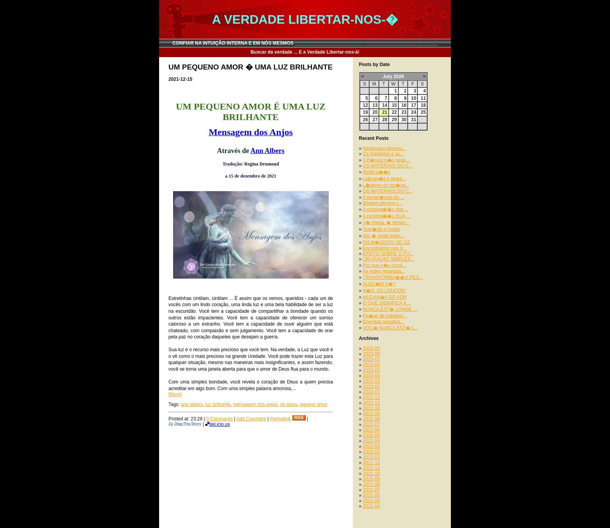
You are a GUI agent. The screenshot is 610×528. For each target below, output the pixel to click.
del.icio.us (217, 424)
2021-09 (371, 479)
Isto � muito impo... (384, 236)
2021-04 (371, 506)
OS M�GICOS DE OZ (386, 242)
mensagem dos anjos (255, 404)
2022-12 (371, 397)
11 (423, 98)
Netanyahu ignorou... (384, 148)
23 (404, 112)
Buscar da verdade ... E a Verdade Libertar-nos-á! (305, 52)
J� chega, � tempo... (386, 222)
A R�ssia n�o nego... (386, 160)
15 (394, 105)
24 (413, 112)
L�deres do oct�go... (386, 185)
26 (365, 119)
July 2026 (393, 76)
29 (394, 119)
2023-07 (371, 359)
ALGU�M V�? (379, 284)
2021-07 (371, 490)
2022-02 (371, 452)
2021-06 (371, 495)
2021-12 (371, 462)
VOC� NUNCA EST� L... (390, 328)
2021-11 (371, 468)
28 (384, 119)
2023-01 (371, 392)
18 (423, 105)
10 (413, 98)
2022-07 (371, 424)
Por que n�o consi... (385, 265)
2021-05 (371, 501)
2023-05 (371, 370)
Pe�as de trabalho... (385, 316)
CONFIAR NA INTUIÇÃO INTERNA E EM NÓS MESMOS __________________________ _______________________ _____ (305, 43)
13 (374, 105)
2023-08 (371, 354)
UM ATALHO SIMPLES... (389, 259)
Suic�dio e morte (381, 229)
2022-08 (371, 419)
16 (404, 105)
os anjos (289, 404)
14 (384, 105)
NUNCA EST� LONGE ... (390, 309)
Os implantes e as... (383, 154)
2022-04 (371, 441)
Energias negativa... (383, 321)
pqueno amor (314, 404)
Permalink (280, 419)
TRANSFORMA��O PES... (393, 277)
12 (365, 105)
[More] (175, 394)
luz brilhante (218, 404)
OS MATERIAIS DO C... (388, 166)
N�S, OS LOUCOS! (384, 290)
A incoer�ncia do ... (383, 197)
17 (413, 105)
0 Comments (219, 419)
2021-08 (371, 484)
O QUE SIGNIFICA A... (386, 303)
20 (374, 112)
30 (404, 119)
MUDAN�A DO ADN (385, 297)
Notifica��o (377, 172)
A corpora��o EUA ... (386, 216)
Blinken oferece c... (383, 203)
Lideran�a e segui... (384, 178)
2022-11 (371, 403)
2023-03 (371, 381)
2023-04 (371, 375)
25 (423, 112)
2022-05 (371, 435)
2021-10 (371, 473)
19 (365, 112)
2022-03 (371, 446)
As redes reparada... (384, 271)
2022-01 (371, 457)
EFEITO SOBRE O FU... (388, 253)
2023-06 (371, 365)
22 (394, 112)
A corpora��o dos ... (385, 209)
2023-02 (371, 386)
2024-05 (371, 348)
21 (384, 112)
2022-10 (371, 408)
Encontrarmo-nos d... (385, 248)
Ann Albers (268, 151)
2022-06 (371, 430)
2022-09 (371, 413)
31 (413, 119)
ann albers (192, 404)
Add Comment (251, 419)
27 (374, 119)
